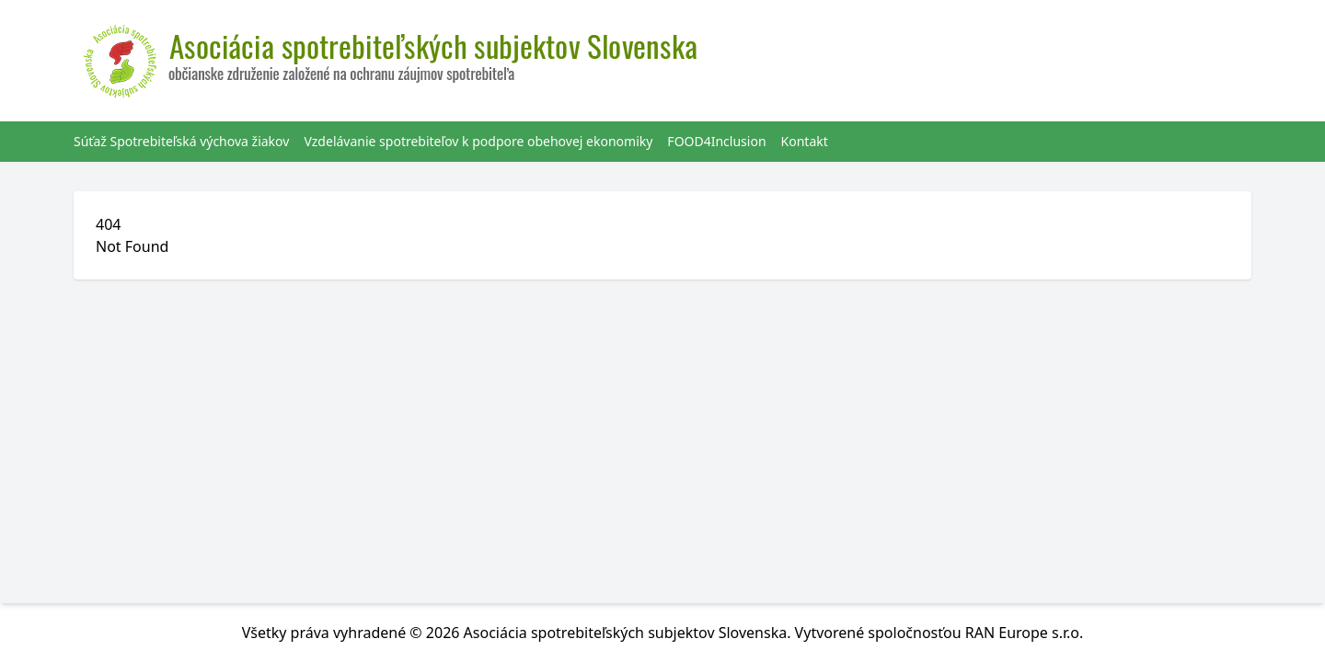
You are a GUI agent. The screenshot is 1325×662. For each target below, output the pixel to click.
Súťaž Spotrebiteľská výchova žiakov (181, 141)
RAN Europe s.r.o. (1024, 632)
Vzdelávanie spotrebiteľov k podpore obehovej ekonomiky (478, 141)
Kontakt (804, 141)
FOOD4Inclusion (716, 141)
